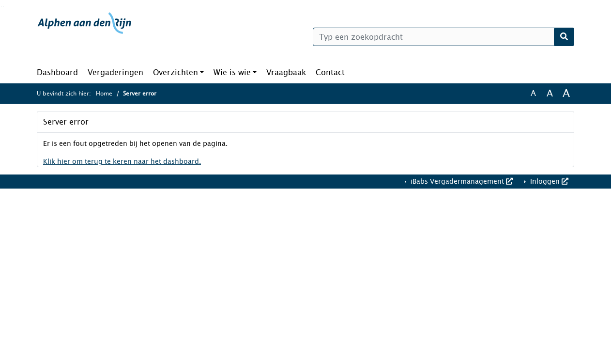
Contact (330, 72)
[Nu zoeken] (564, 37)
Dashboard (57, 72)
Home (104, 93)
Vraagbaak (286, 72)
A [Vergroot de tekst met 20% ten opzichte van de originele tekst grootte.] (550, 93)
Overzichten (175, 72)
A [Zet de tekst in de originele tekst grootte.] (533, 93)
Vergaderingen (115, 72)
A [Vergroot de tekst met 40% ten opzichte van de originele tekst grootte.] (566, 93)
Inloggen (548, 181)
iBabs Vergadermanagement (461, 181)
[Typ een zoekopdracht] (443, 37)
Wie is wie (232, 72)
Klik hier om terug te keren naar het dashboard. (122, 162)
